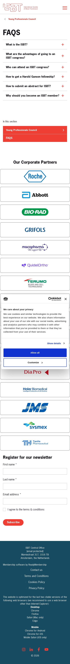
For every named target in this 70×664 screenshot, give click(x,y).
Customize (35, 362)
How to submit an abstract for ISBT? (28, 86)
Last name (10, 479)
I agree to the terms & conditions (26, 509)
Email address (12, 494)
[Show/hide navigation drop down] (65, 7)
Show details (54, 343)
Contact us (36, 570)
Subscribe (13, 522)
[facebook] (39, 649)
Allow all (35, 352)
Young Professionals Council (22, 19)
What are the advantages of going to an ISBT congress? (30, 56)
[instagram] (24, 649)
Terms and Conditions (36, 576)
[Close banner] (66, 299)
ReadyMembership (37, 564)
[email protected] (35, 551)
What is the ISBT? (16, 44)
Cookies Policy (36, 582)
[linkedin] (31, 649)
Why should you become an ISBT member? (32, 95)
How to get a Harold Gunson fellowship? (30, 76)
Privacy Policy (36, 588)
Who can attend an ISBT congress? (27, 67)
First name (10, 464)
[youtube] (46, 649)
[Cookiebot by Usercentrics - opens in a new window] (48, 299)
